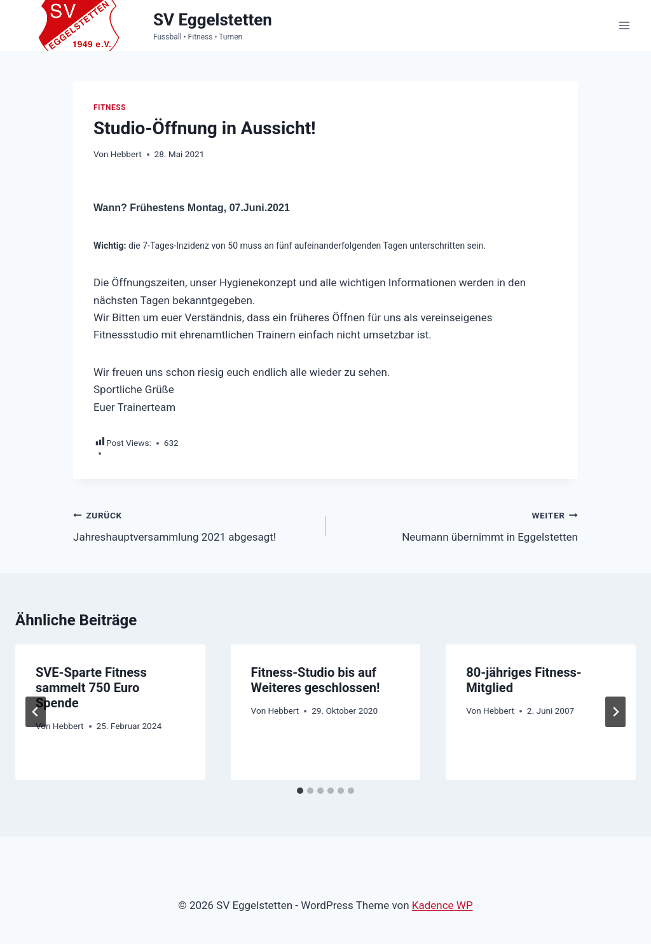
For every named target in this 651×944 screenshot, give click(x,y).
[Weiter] (615, 712)
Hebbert (126, 154)
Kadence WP (442, 905)
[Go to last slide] (35, 712)
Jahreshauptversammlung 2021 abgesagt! (194, 525)
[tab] (300, 791)
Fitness (109, 107)
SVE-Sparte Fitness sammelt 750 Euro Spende (91, 688)
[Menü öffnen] (624, 25)
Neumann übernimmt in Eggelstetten (457, 525)
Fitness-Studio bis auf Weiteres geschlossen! (315, 680)
